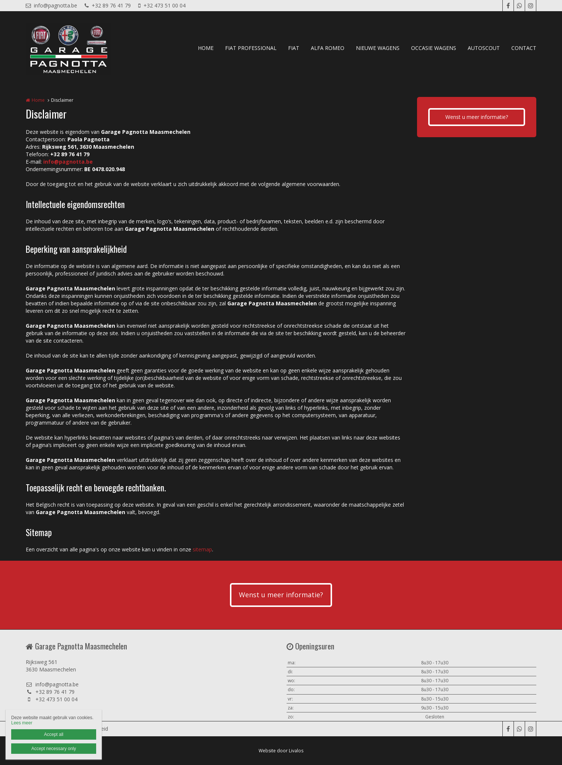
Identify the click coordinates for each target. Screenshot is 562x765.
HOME (206, 47)
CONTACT (523, 47)
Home (38, 100)
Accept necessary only (53, 748)
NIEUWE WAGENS (378, 47)
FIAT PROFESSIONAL (251, 47)
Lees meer (21, 722)
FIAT (293, 47)
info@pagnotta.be (51, 5)
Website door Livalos (281, 750)
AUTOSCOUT (484, 47)
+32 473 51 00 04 (162, 5)
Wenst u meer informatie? (476, 116)
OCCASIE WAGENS (433, 47)
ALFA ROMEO (327, 47)
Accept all (53, 734)
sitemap (202, 549)
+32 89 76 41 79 (108, 5)
